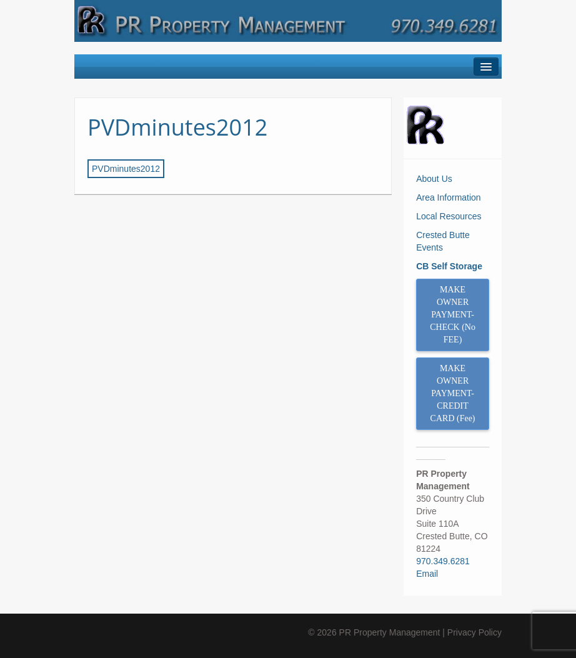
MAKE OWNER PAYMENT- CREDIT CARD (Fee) (452, 393)
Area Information (448, 197)
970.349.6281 (443, 561)
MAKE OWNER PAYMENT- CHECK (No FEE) (452, 314)
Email (427, 574)
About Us (434, 179)
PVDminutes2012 (177, 127)
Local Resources (448, 216)
